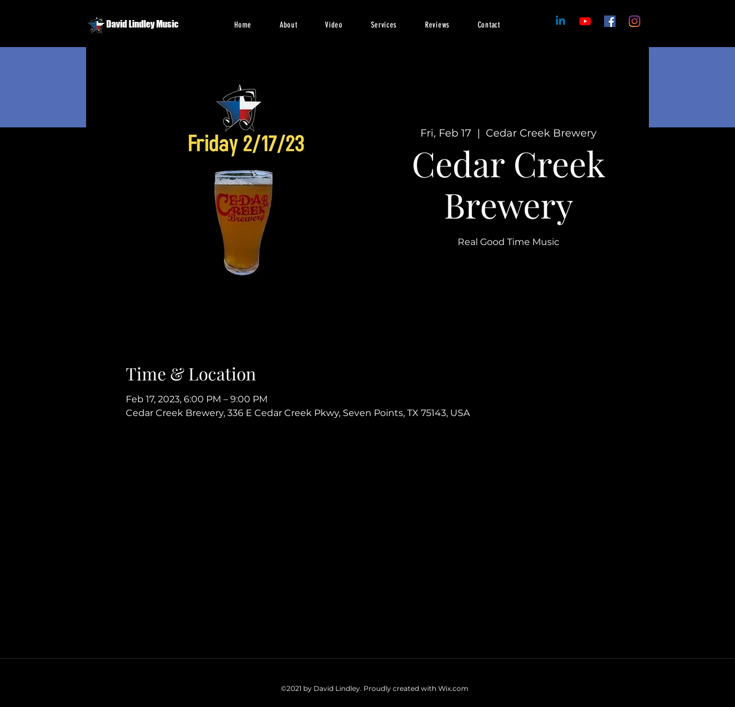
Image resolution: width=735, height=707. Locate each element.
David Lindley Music (142, 23)
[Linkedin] (560, 21)
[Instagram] (634, 21)
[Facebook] (585, 21)
